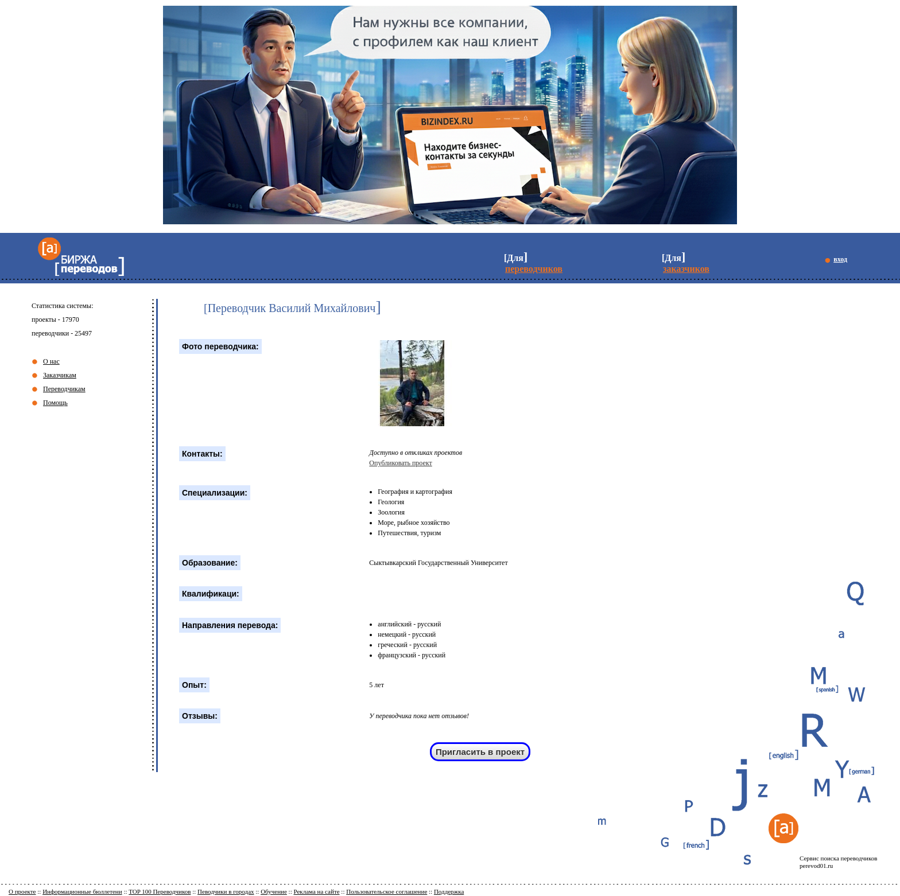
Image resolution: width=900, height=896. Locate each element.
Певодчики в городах (225, 891)
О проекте (22, 891)
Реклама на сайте (316, 891)
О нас (51, 361)
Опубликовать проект (400, 463)
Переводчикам (64, 389)
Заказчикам (59, 375)
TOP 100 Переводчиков (160, 891)
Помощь (55, 403)
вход (840, 259)
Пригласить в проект (480, 752)
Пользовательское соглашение (386, 891)
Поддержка (449, 891)
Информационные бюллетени (82, 891)
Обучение (274, 891)
